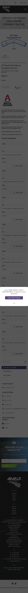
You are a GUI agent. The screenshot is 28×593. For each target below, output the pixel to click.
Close (14, 303)
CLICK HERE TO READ (14, 298)
